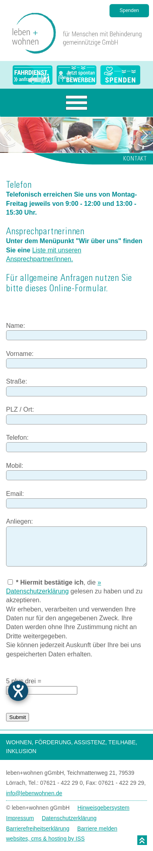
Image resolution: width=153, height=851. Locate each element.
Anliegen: (19, 521)
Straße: (16, 381)
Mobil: (14, 465)
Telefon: (17, 437)
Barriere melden (97, 828)
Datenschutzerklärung (69, 818)
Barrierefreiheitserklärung (37, 828)
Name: (15, 325)
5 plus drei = (23, 681)
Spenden (129, 10)
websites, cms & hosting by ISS (45, 838)
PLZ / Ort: (20, 409)
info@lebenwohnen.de (34, 793)
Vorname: (19, 353)
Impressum (20, 818)
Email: (15, 493)
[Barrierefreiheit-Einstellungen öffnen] (18, 691)
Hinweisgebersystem (103, 807)
